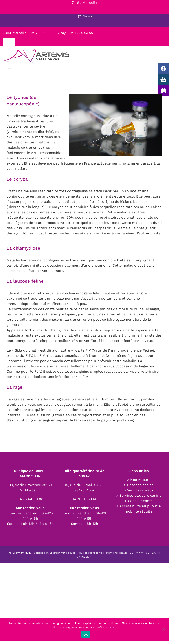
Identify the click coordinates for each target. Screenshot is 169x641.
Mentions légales (116, 552)
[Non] (163, 629)
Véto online (68, 552)
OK (85, 634)
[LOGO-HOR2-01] (36, 48)
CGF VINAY (136, 552)
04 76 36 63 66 (84, 499)
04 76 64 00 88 (30, 499)
